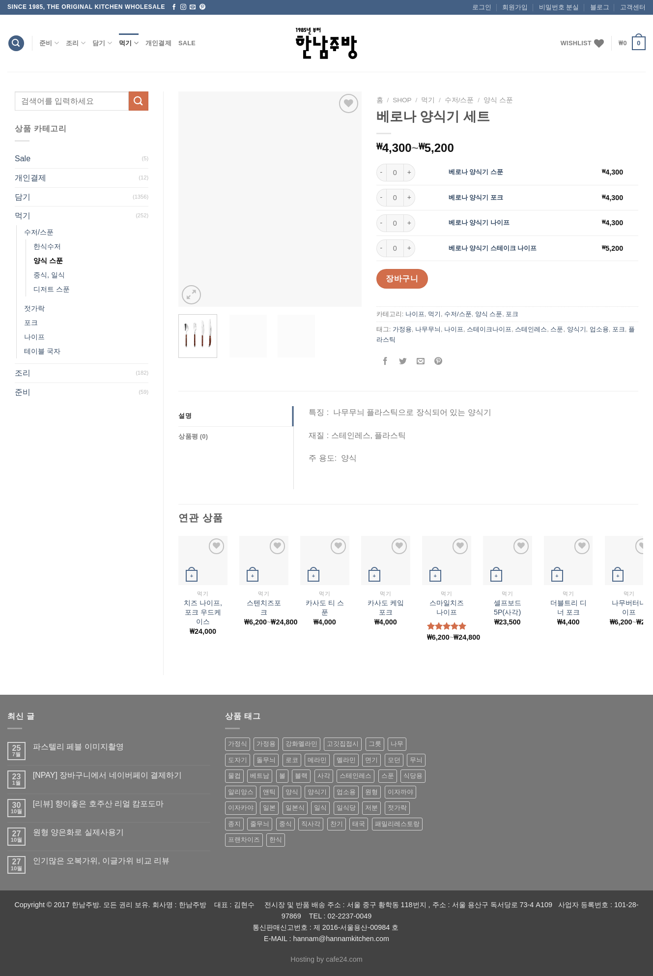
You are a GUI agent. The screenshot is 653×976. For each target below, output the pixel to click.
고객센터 (633, 7)
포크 (31, 322)
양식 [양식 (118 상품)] (291, 792)
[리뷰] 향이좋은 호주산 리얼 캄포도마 (98, 803)
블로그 (599, 7)
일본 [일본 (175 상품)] (269, 807)
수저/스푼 (39, 232)
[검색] (16, 43)
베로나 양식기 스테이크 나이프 (493, 248)
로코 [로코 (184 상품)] (291, 760)
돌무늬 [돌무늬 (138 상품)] (266, 760)
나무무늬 (428, 329)
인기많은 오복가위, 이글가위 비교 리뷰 (101, 861)
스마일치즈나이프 (446, 607)
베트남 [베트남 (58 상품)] (259, 775)
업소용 (599, 329)
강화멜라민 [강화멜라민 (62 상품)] (301, 743)
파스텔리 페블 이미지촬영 (78, 746)
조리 (75, 43)
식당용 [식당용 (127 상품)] (413, 775)
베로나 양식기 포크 (476, 197)
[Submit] (138, 101)
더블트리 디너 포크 (568, 607)
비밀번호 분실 (559, 7)
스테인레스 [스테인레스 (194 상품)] (355, 775)
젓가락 (34, 308)
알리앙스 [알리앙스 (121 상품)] (241, 792)
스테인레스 (531, 329)
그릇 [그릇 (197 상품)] (375, 743)
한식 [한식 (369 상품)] (275, 839)
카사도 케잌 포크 (386, 607)
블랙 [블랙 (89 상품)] (301, 775)
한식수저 (47, 246)
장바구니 (402, 278)
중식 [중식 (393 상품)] (285, 824)
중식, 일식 (49, 275)
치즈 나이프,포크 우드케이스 (203, 612)
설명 (185, 415)
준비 (49, 43)
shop (402, 100)
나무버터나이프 (629, 607)
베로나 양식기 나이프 (479, 222)
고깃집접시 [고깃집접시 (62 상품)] (343, 743)
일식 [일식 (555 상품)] (320, 807)
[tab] (235, 416)
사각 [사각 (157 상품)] (323, 775)
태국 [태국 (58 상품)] (358, 824)
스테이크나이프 (489, 329)
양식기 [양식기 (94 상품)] (317, 792)
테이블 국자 (42, 351)
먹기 (129, 43)
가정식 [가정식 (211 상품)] (237, 743)
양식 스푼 (48, 261)
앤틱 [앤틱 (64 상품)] (269, 792)
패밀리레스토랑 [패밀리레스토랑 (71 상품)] (397, 824)
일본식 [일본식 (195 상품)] (295, 807)
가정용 (402, 329)
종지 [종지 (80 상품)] (234, 824)
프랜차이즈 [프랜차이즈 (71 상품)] (244, 839)
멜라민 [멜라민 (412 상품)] (346, 760)
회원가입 (515, 7)
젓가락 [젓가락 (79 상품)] (397, 807)
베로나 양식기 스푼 (476, 172)
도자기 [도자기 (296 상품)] (237, 760)
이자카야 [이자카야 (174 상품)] (241, 807)
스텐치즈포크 (264, 607)
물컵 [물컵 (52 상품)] (234, 775)
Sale (187, 43)
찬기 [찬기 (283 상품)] (336, 824)
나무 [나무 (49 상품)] (397, 743)
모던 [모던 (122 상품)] (394, 760)
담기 (102, 43)
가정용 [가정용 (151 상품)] (266, 743)
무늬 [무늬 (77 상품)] (416, 760)
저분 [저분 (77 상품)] (371, 807)
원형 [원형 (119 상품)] (371, 792)
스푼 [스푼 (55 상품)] (387, 775)
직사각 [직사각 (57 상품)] (310, 824)
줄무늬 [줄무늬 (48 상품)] (259, 824)
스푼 (556, 329)
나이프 (34, 337)
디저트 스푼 (51, 289)
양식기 (576, 329)
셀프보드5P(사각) (507, 607)
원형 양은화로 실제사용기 (78, 832)
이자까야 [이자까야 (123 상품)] (400, 792)
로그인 (481, 7)
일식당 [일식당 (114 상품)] (346, 807)
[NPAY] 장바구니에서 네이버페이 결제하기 (107, 775)
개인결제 (158, 43)
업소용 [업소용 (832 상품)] (346, 792)
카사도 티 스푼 (325, 607)
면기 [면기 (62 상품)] (371, 760)
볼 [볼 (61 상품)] (282, 775)
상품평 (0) (193, 436)
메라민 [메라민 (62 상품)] (317, 760)
